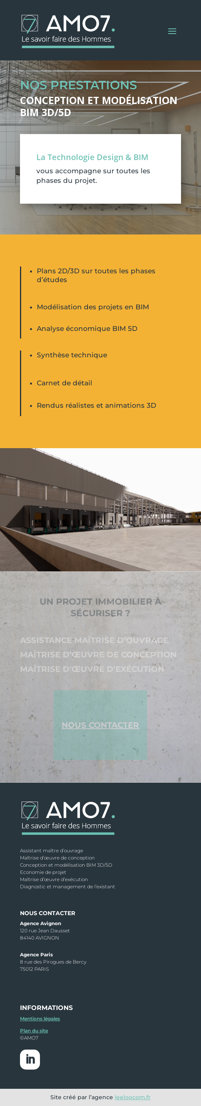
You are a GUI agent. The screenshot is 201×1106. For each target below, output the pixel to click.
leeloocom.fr (133, 1097)
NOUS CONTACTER (100, 725)
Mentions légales (40, 1019)
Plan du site (34, 1031)
